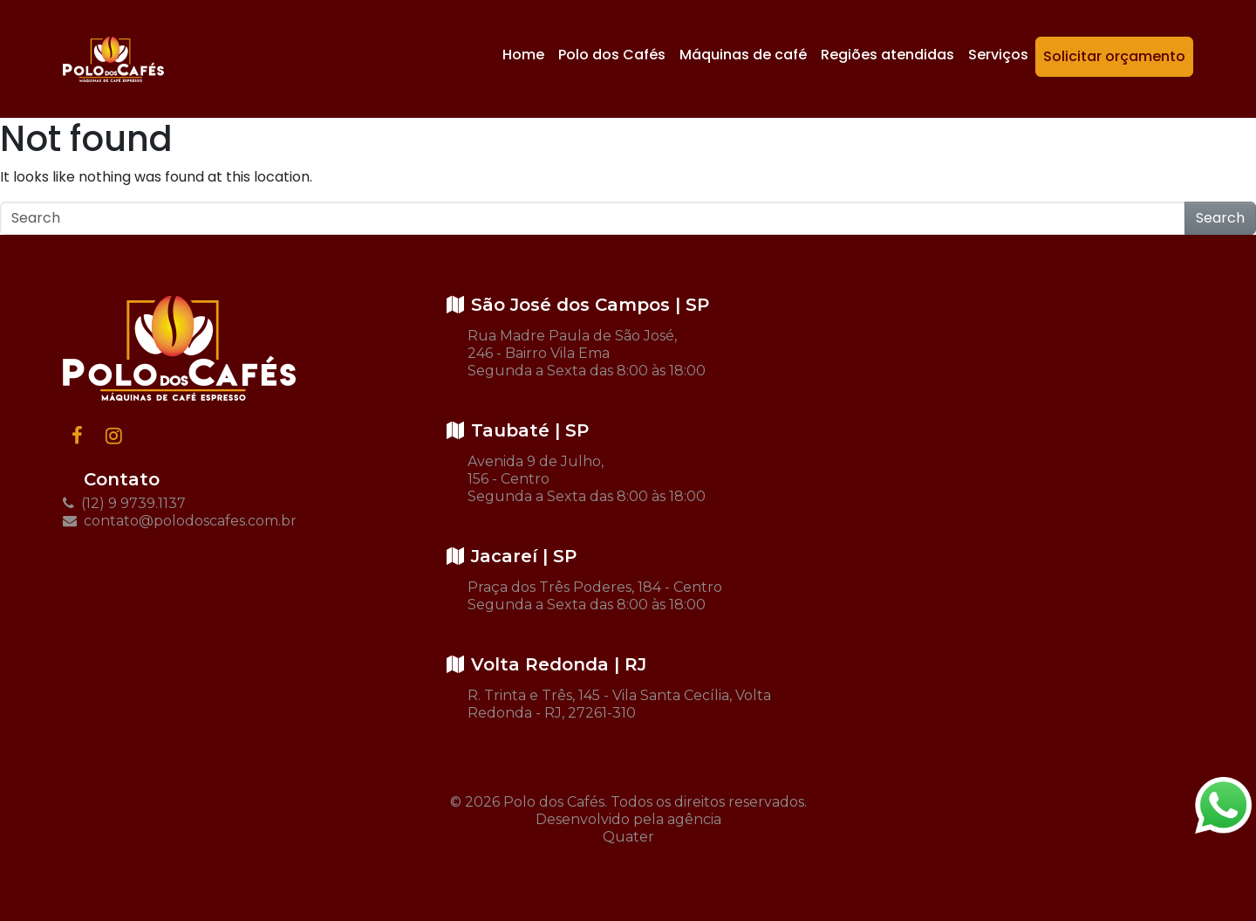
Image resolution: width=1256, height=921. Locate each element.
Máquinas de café (743, 55)
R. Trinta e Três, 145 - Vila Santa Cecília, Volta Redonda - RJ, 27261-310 (619, 704)
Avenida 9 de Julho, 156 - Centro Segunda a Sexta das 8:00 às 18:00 (587, 479)
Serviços (998, 55)
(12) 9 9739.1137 (124, 503)
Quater (628, 836)
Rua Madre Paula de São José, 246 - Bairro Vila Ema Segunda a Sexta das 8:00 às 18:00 (587, 353)
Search (1220, 218)
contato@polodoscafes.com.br (180, 520)
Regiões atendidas (887, 55)
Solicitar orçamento (1114, 56)
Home (523, 55)
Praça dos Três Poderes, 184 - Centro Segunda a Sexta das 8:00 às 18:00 (595, 596)
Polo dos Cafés (612, 55)
